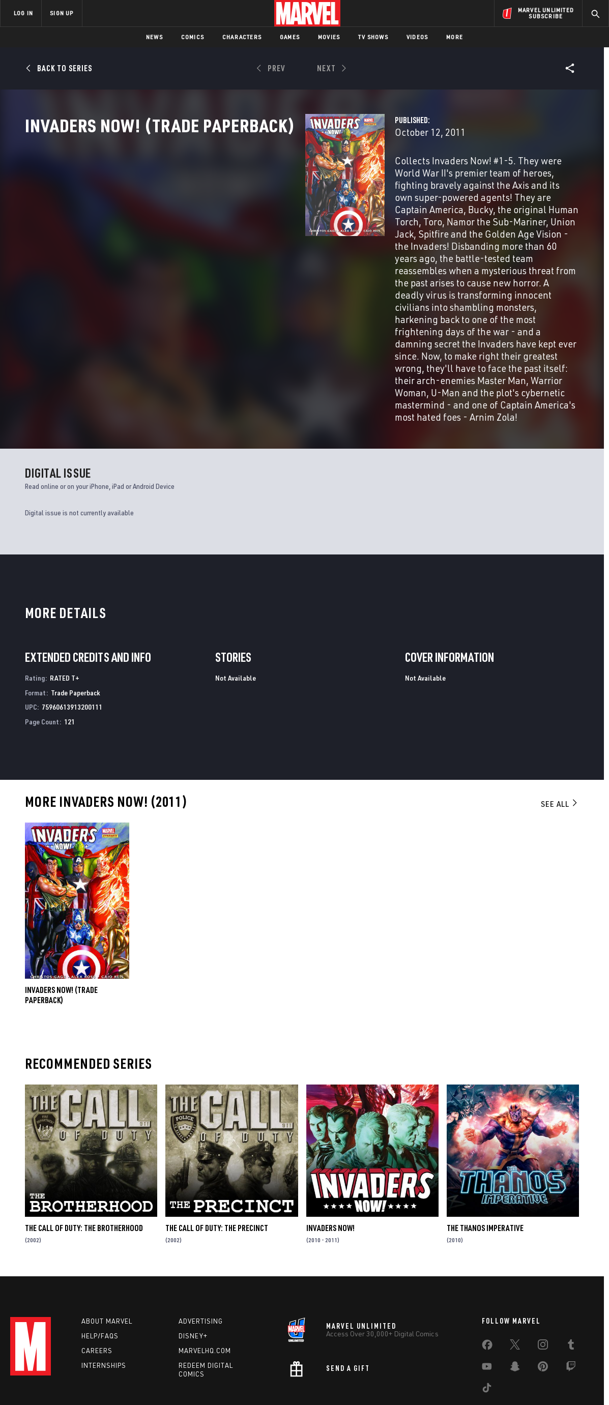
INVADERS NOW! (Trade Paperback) (61, 938)
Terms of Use (65, 1381)
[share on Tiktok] (487, 1338)
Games (290, 37)
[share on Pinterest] (543, 1316)
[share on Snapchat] (515, 1316)
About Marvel (106, 1269)
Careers (96, 1298)
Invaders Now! (330, 1171)
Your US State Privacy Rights (179, 1381)
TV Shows (373, 37)
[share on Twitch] (571, 1316)
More (454, 37)
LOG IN (23, 13)
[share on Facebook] (487, 1295)
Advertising (201, 1269)
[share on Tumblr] (571, 1295)
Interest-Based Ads (480, 1381)
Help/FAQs (100, 1284)
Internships (103, 1313)
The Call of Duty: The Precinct (216, 1171)
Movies (329, 37)
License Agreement (416, 1381)
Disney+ (193, 1284)
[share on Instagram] (543, 1295)
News (154, 37)
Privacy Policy (111, 1381)
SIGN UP (61, 13)
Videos (417, 37)
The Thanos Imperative (485, 1171)
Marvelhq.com (205, 1298)
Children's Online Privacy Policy (337, 1381)
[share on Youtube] (487, 1316)
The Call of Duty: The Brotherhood (84, 1171)
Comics (192, 37)
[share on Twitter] (515, 1295)
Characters (242, 37)
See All (559, 747)
